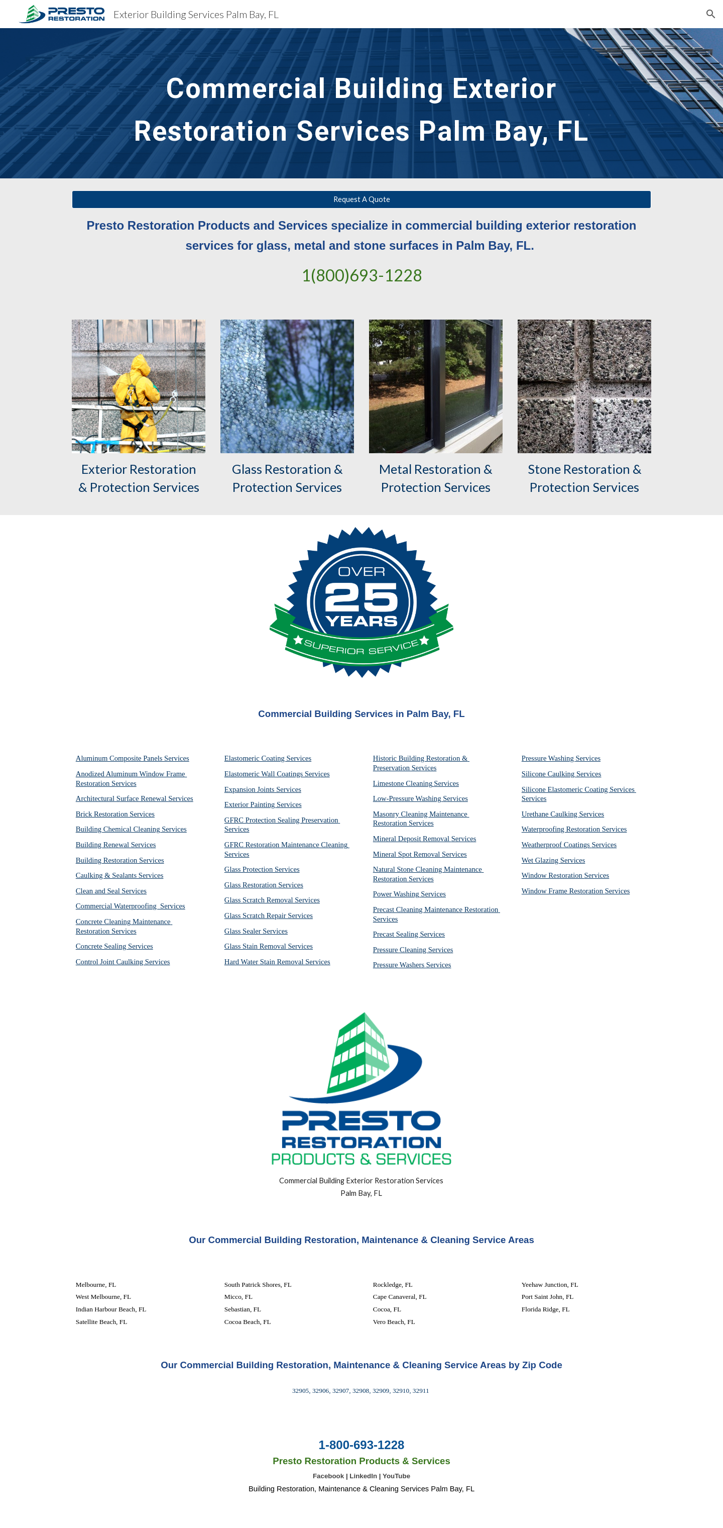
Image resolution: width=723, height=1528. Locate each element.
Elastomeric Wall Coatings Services (277, 774)
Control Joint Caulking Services (123, 962)
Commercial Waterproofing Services (130, 906)
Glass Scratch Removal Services (272, 900)
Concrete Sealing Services (114, 946)
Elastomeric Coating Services (267, 758)
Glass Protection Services (262, 869)
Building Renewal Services (116, 845)
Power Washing (397, 894)
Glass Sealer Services (256, 931)
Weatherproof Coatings (557, 845)
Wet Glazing (541, 860)
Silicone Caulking (549, 774)
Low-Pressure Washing (408, 798)
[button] (711, 14)
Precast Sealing (396, 934)
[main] (361, 103)
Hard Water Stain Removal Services (277, 962)
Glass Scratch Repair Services (268, 915)
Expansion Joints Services (262, 789)
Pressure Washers (399, 965)
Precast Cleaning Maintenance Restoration (436, 909)
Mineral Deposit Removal (412, 839)
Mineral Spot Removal (407, 854)
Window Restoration (553, 875)
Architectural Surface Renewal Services (134, 798)
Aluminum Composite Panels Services (132, 758)
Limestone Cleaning (402, 783)
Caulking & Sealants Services (120, 875)
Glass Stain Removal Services (268, 946)
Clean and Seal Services (111, 891)
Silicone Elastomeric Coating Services (578, 789)
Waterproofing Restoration (562, 829)
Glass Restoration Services (263, 885)
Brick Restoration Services (115, 814)
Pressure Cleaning (400, 950)
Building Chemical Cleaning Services (131, 829)
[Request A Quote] (361, 199)
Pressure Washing (549, 758)
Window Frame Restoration (563, 891)
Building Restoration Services (120, 860)
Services (446, 783)
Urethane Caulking (550, 814)
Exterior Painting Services (263, 804)
